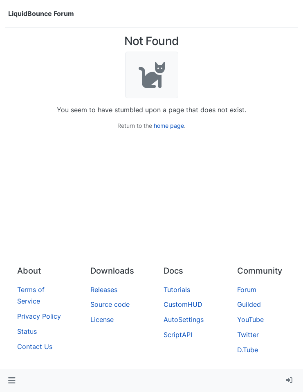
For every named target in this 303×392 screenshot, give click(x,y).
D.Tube (247, 350)
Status (27, 331)
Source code (110, 304)
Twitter (248, 335)
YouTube (250, 319)
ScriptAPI (178, 335)
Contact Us (34, 346)
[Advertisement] (151, 197)
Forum (246, 290)
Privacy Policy (39, 316)
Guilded (249, 304)
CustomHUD (183, 304)
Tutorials (177, 290)
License (102, 319)
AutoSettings (184, 319)
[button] (11, 380)
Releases (103, 290)
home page (169, 125)
